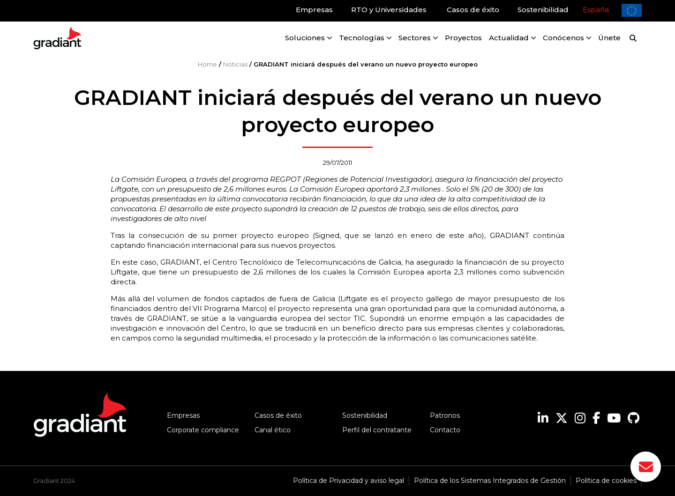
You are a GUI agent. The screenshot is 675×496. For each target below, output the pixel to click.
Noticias (235, 64)
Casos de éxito (278, 415)
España (596, 9)
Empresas (183, 415)
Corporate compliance (203, 430)
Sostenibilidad (364, 415)
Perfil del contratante (377, 430)
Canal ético (273, 430)
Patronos (445, 415)
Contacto (445, 430)
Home (207, 64)
